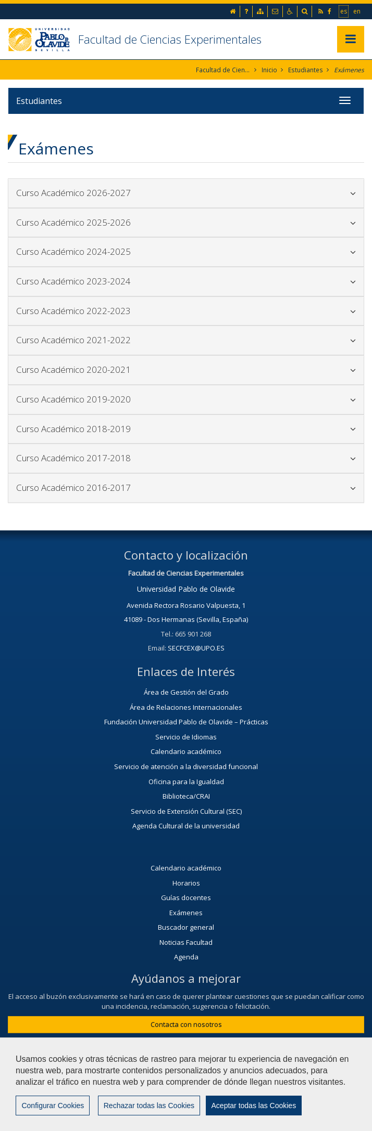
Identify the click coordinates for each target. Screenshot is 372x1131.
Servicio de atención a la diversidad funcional (186, 766)
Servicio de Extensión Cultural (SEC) (186, 811)
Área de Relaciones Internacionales (186, 707)
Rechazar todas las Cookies (148, 1106)
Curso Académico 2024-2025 (186, 251)
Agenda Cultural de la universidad (186, 825)
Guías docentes (186, 897)
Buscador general (186, 927)
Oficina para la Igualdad (186, 781)
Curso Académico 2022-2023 (186, 311)
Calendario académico (186, 751)
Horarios (186, 883)
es (344, 11)
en (357, 11)
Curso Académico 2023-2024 (186, 281)
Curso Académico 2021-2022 (186, 340)
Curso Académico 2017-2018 (186, 458)
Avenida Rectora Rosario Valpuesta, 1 (186, 605)
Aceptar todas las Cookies (252, 1106)
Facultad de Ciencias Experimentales (170, 39)
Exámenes (349, 70)
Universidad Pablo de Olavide (186, 589)
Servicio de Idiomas (186, 737)
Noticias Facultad (186, 942)
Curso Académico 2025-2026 (186, 222)
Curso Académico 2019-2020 (186, 399)
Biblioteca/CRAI (186, 796)
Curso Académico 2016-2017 (186, 487)
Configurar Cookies (52, 1106)
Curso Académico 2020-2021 (186, 369)
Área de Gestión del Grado (186, 692)
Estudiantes (306, 70)
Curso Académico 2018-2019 (186, 429)
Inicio (270, 70)
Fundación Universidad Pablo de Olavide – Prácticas (186, 721)
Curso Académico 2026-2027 (186, 193)
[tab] (186, 193)
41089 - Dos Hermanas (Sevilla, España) (186, 619)
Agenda (186, 956)
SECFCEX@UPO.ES (196, 648)
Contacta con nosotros (186, 1024)
